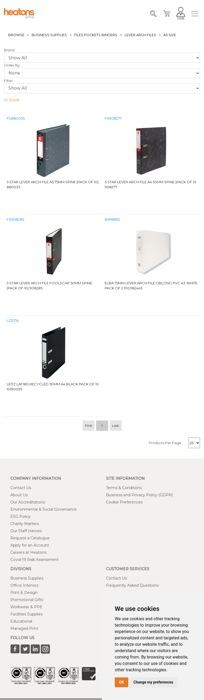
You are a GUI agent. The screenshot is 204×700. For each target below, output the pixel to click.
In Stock (11, 100)
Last (115, 426)
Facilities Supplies (26, 614)
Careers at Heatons (28, 552)
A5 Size (169, 35)
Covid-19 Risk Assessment (34, 559)
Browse (16, 35)
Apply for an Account (29, 545)
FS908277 (113, 118)
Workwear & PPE (26, 607)
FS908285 (15, 220)
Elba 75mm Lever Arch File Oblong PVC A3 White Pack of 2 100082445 (151, 285)
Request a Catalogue (30, 538)
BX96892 (112, 220)
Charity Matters (24, 523)
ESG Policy (20, 516)
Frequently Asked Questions (132, 585)
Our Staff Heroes (26, 530)
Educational (21, 621)
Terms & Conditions (124, 487)
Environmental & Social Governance (43, 509)
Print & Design (23, 592)
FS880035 (16, 118)
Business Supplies (49, 35)
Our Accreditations (27, 502)
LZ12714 (13, 321)
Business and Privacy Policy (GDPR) (139, 495)
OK (121, 682)
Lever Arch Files (140, 35)
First (88, 426)
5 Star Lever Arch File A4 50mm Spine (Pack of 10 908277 (150, 184)
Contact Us (20, 487)
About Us (19, 495)
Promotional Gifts (26, 599)
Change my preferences (153, 682)
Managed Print (24, 628)
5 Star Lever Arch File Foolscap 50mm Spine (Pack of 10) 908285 (49, 285)
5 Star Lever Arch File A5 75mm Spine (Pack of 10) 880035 (53, 184)
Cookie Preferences (124, 502)
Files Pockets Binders (95, 35)
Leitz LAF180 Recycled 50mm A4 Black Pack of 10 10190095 (53, 386)
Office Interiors (24, 585)
